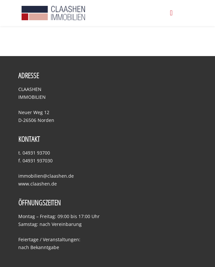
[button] (171, 12)
